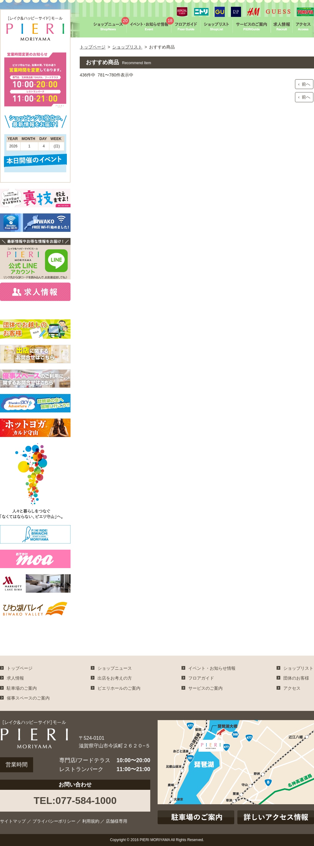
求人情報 (15, 678)
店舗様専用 (116, 821)
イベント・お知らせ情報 (212, 668)
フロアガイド (201, 678)
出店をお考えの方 (115, 678)
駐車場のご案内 (22, 688)
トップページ (92, 47)
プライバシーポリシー (54, 821)
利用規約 (90, 821)
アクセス (292, 688)
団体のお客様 (296, 678)
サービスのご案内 (205, 688)
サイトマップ (13, 821)
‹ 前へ (304, 84)
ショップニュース (115, 668)
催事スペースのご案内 (28, 698)
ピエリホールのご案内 (119, 688)
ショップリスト (127, 47)
